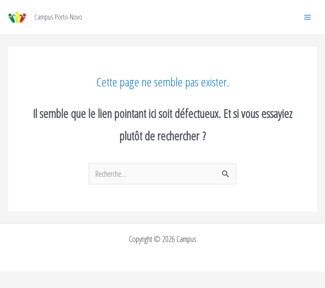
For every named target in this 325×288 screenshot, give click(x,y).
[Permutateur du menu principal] (307, 17)
